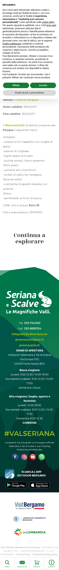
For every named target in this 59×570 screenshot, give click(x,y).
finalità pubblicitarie (12, 43)
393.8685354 (32, 328)
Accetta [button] (43, 85)
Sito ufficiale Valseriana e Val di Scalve (20, 547)
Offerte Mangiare (27, 99)
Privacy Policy (23, 554)
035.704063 (32, 322)
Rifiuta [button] (16, 85)
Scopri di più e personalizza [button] (29, 92)
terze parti (51, 25)
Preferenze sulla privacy (45, 554)
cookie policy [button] (48, 22)
